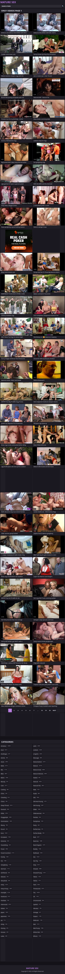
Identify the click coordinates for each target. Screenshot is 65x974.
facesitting (6, 845)
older (37, 809)
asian (4, 761)
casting (5, 789)
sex (36, 857)
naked (37, 777)
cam (4, 785)
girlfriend (5, 872)
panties (37, 817)
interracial (6, 904)
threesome (38, 888)
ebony (4, 825)
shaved (37, 868)
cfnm (4, 793)
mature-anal (39, 769)
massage (37, 757)
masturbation (39, 761)
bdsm (4, 777)
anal (4, 750)
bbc (4, 769)
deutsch (5, 809)
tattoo (37, 880)
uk (36, 896)
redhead (38, 853)
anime (4, 757)
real (36, 837)
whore (37, 936)
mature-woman (40, 773)
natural (37, 781)
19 (46, 710)
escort (4, 829)
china (4, 801)
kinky (4, 924)
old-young (38, 805)
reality (37, 849)
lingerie (37, 754)
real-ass (38, 841)
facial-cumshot (8, 853)
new (36, 789)
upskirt (37, 904)
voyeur (37, 916)
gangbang (6, 864)
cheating (5, 797)
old (36, 797)
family (5, 857)
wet (36, 924)
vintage (37, 912)
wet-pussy (38, 928)
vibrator (37, 908)
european (6, 837)
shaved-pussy (39, 872)
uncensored (38, 900)
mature (37, 765)
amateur (6, 746)
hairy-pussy (6, 888)
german (5, 868)
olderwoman (39, 813)
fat (4, 860)
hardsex (5, 900)
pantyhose (38, 821)
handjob (5, 892)
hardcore (6, 896)
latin (36, 746)
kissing (5, 928)
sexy (36, 864)
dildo (4, 813)
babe (4, 765)
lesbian (37, 750)
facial (4, 849)
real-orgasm (39, 845)
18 (42, 710)
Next (54, 710)
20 (50, 710)
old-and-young (40, 801)
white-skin (38, 932)
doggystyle (6, 817)
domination (6, 821)
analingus (5, 754)
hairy (4, 884)
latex (4, 936)
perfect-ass (38, 829)
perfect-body (39, 833)
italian (4, 908)
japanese (6, 916)
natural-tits (39, 785)
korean (5, 932)
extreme (5, 841)
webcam (38, 920)
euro (4, 833)
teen (36, 884)
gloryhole (5, 880)
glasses (5, 876)
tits (36, 892)
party (36, 825)
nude (36, 793)
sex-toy (37, 860)
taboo (37, 876)
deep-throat (7, 805)
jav (3, 920)
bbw (4, 773)
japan (4, 912)
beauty (5, 781)
